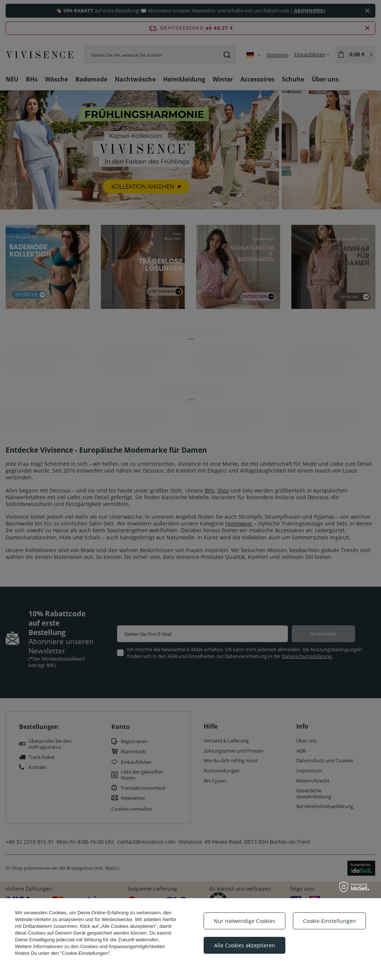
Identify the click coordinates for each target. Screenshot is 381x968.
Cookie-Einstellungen (329, 920)
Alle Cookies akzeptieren (244, 945)
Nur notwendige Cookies (244, 920)
